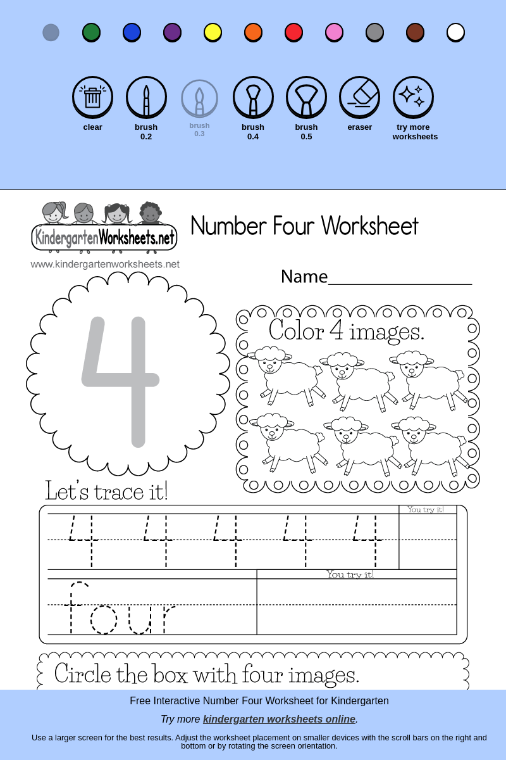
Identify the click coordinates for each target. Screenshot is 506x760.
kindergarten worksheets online (279, 719)
